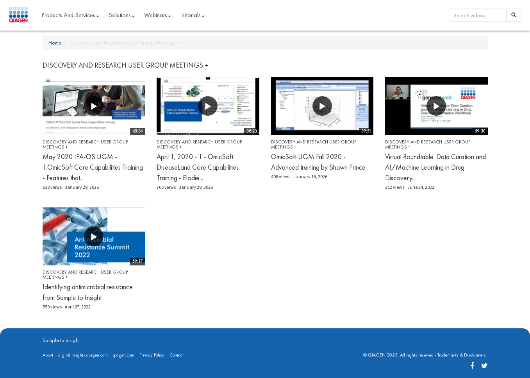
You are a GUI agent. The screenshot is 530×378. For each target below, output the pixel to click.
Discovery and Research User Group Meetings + (85, 144)
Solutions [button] (122, 15)
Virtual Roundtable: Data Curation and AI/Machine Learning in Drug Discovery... (435, 167)
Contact (177, 355)
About (48, 355)
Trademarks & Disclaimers (461, 355)
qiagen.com (123, 355)
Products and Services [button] (70, 15)
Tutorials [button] (192, 15)
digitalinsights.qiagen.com (83, 355)
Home (54, 42)
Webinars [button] (157, 15)
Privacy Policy (151, 355)
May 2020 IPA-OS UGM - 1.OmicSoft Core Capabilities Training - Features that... (93, 167)
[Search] (513, 15)
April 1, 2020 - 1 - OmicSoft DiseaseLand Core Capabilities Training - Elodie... (198, 167)
